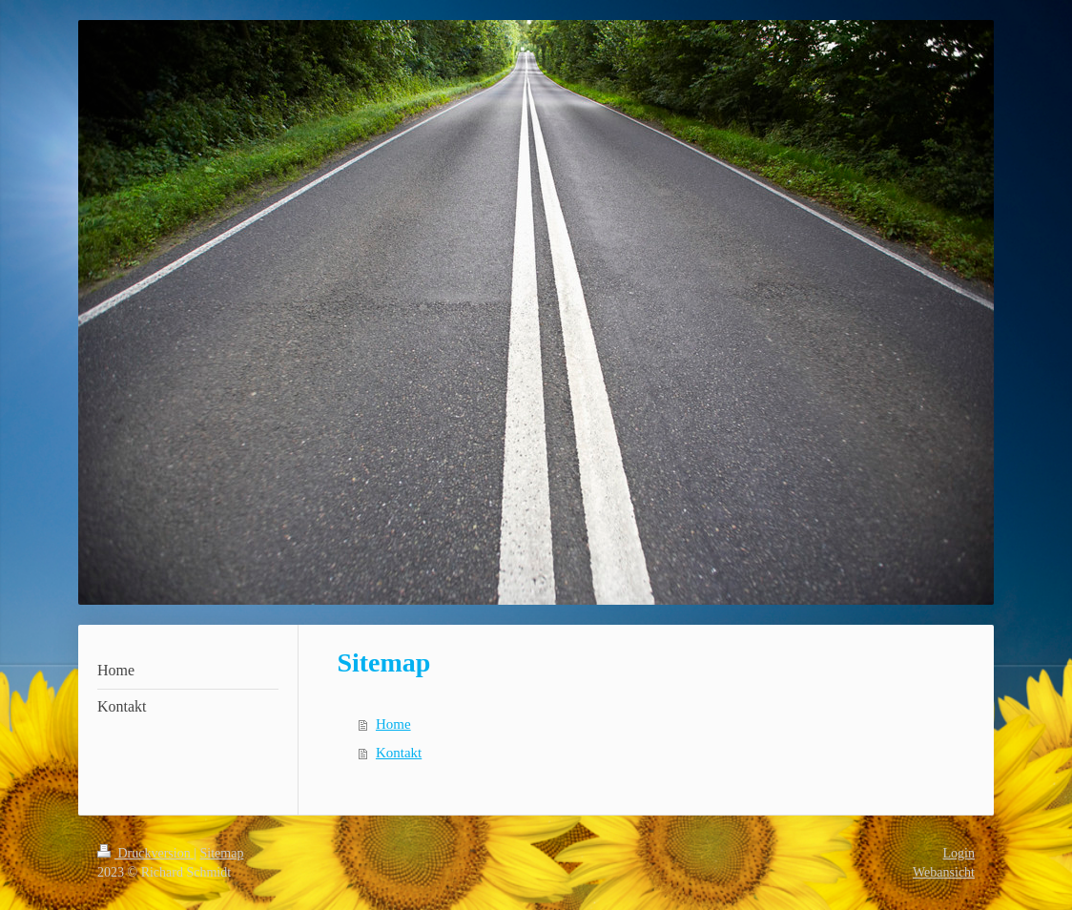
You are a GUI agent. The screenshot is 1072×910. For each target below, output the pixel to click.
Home (393, 724)
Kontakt (399, 752)
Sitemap (222, 853)
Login (959, 853)
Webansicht (944, 872)
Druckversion (145, 853)
